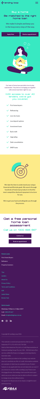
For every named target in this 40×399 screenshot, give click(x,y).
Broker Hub (5, 298)
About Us (4, 279)
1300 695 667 (27, 230)
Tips (2, 272)
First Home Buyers (7, 257)
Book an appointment (29, 34)
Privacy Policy (5, 283)
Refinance (4, 261)
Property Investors (7, 265)
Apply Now (11, 34)
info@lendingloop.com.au (13, 315)
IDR (2, 290)
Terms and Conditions (8, 287)
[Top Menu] (36, 2)
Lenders (3, 276)
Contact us (20, 236)
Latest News (5, 294)
